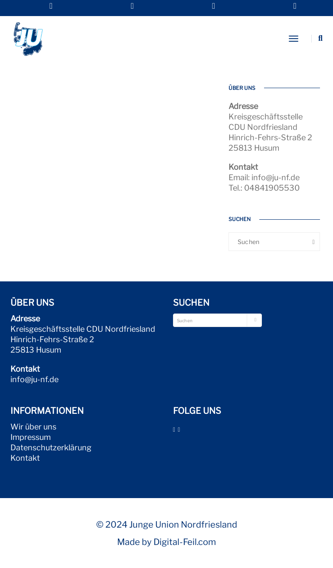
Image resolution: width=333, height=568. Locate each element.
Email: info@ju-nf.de (264, 177)
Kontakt (25, 457)
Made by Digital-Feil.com (166, 542)
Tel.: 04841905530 (264, 187)
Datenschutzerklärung (50, 447)
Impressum (30, 437)
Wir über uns (33, 426)
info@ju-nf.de (34, 379)
